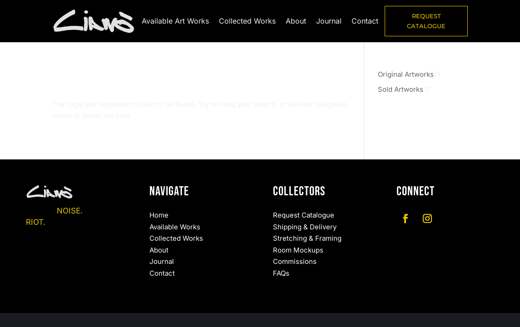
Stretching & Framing (307, 238)
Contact (365, 21)
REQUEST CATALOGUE (426, 21)
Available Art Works (175, 21)
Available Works (174, 227)
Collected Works (247, 21)
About (296, 21)
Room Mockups (298, 250)
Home (158, 215)
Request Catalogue (303, 215)
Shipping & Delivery (305, 227)
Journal (329, 21)
